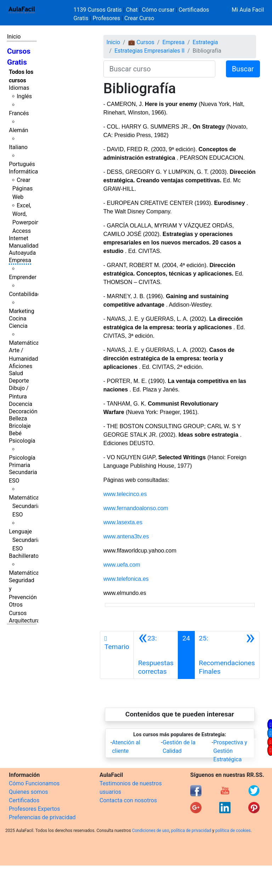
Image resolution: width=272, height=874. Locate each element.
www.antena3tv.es (126, 536)
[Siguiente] (227, 655)
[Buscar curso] (159, 68)
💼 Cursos (141, 42)
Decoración (23, 411)
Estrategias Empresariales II (149, 50)
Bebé (15, 433)
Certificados (24, 800)
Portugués (22, 164)
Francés (19, 113)
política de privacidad (191, 830)
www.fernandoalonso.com (135, 508)
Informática (23, 171)
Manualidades (26, 245)
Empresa (20, 260)
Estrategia (205, 42)
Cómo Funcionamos (34, 783)
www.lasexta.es (122, 522)
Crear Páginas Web (22, 188)
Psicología (22, 440)
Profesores (106, 18)
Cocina (17, 318)
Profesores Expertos (34, 808)
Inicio (14, 36)
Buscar (243, 69)
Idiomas (19, 87)
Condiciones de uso (150, 830)
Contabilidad (25, 294)
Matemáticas (25, 342)
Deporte (19, 380)
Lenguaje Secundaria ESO (24, 540)
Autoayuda (22, 252)
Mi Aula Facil (248, 9)
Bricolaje (20, 426)
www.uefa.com (121, 565)
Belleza (18, 418)
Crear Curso (139, 18)
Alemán (18, 130)
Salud (16, 373)
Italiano (18, 147)
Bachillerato (24, 556)
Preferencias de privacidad (42, 817)
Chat (132, 9)
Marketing (21, 311)
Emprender (22, 277)
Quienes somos (28, 792)
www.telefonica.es (126, 579)
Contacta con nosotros (128, 800)
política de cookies (233, 830)
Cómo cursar (158, 9)
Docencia (20, 404)
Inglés (24, 96)
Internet (18, 238)
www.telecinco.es (125, 494)
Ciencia (18, 326)
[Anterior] (156, 655)
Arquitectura (24, 620)
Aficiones (20, 366)
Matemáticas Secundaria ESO (25, 506)
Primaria (19, 465)
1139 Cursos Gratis (98, 9)
